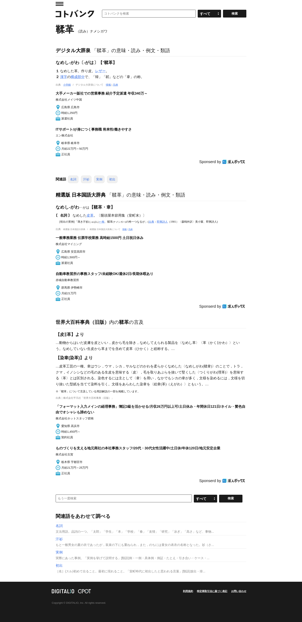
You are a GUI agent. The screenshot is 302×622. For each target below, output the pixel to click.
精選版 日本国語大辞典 (81, 195)
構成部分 (78, 77)
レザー (100, 71)
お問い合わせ (238, 591)
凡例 (115, 84)
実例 (99, 179)
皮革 (90, 215)
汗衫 (86, 179)
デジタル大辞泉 (73, 50)
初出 (112, 179)
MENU (59, 4)
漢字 (63, 77)
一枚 (101, 221)
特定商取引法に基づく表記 (212, 591)
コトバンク (75, 14)
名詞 (73, 179)
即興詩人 (162, 221)
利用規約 (188, 591)
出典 (151, 221)
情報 (108, 84)
